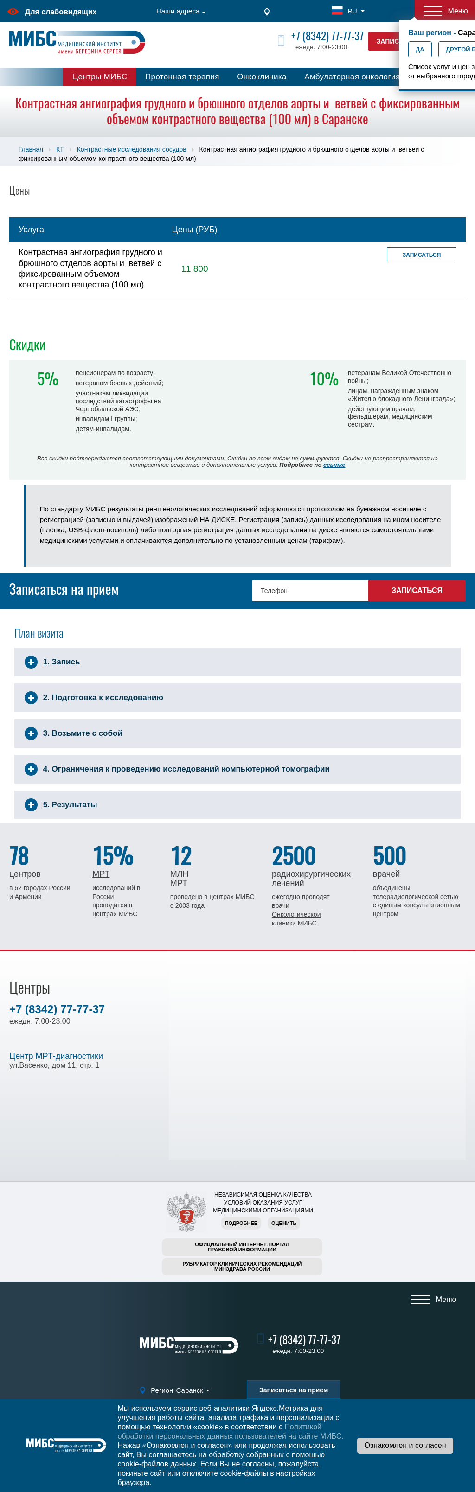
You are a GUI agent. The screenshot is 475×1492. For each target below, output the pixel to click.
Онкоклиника (262, 76)
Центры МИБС (100, 76)
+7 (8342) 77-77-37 (327, 36)
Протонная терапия (182, 76)
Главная (31, 149)
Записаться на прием (293, 1390)
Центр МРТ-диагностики (56, 1056)
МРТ (100, 874)
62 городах (30, 888)
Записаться (422, 255)
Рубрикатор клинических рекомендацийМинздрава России (242, 1266)
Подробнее (241, 1223)
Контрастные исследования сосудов (131, 149)
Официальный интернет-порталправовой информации (242, 1247)
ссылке (334, 464)
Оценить (283, 1223)
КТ (60, 149)
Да (420, 49)
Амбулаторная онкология (352, 76)
